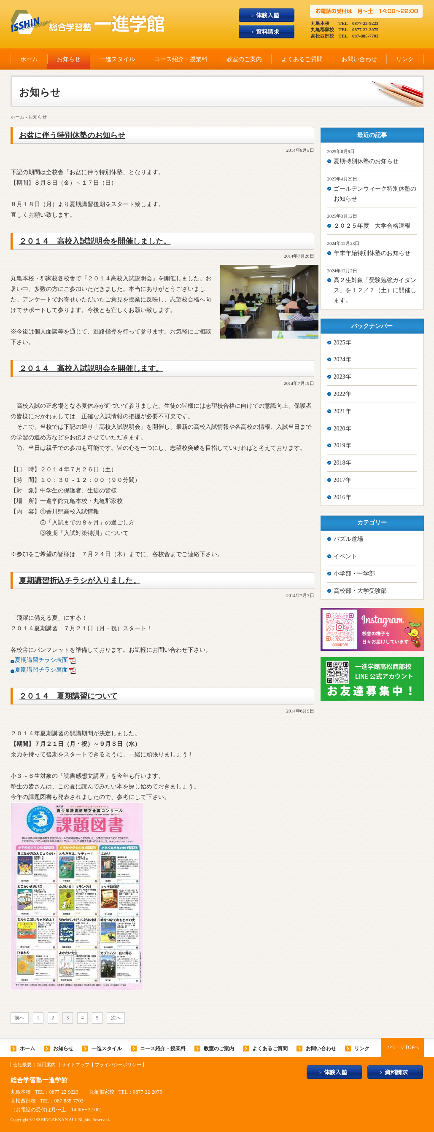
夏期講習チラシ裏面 (41, 670)
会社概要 (22, 1064)
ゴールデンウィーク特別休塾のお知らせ (375, 194)
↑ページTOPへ (403, 1047)
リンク (405, 59)
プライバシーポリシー (118, 1064)
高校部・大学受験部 (360, 591)
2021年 (342, 411)
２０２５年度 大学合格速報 (372, 226)
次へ (116, 1018)
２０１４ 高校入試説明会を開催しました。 (95, 241)
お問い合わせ (359, 59)
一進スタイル (117, 59)
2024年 (342, 359)
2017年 (342, 480)
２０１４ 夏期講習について (68, 696)
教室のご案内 (244, 59)
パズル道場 (348, 539)
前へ (19, 1018)
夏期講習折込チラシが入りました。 (79, 580)
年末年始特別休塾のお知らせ (372, 253)
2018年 (342, 463)
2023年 (342, 377)
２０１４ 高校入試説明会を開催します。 (91, 368)
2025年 (342, 342)
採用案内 (46, 1064)
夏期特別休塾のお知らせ (366, 161)
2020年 (342, 428)
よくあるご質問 (302, 59)
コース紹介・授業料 (181, 59)
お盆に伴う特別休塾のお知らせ (72, 135)
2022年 (342, 394)
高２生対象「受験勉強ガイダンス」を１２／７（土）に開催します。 (375, 290)
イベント (345, 556)
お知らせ (69, 59)
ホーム (29, 59)
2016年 (342, 497)
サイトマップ (75, 1064)
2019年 (342, 445)
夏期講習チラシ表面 (41, 660)
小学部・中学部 (354, 573)
